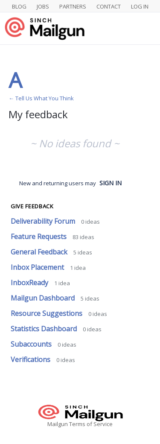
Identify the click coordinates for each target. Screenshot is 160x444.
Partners (72, 6)
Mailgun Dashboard (43, 298)
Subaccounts (32, 344)
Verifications (31, 359)
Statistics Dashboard (45, 328)
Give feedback (32, 206)
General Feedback (40, 252)
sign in (110, 183)
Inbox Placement (38, 267)
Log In (139, 6)
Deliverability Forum (44, 221)
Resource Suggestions (47, 313)
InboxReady (30, 282)
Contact (108, 6)
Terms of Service (91, 424)
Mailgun (57, 424)
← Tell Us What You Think (41, 98)
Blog (19, 6)
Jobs (43, 6)
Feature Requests (39, 236)
